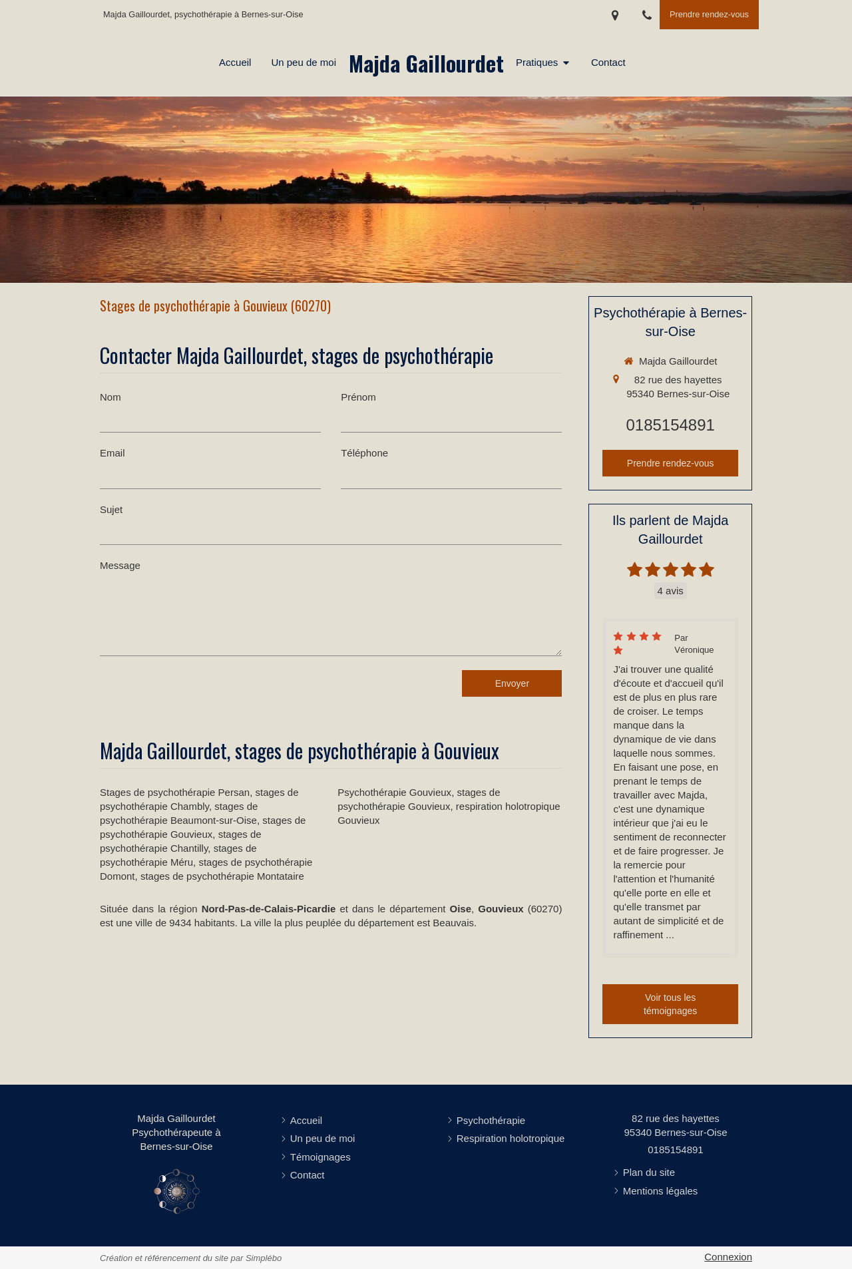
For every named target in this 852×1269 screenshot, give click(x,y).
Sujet (111, 509)
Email (112, 452)
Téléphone (364, 452)
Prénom (358, 397)
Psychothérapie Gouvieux (394, 792)
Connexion (728, 1256)
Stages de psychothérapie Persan (175, 792)
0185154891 (670, 425)
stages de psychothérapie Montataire (222, 876)
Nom (110, 397)
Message (120, 565)
